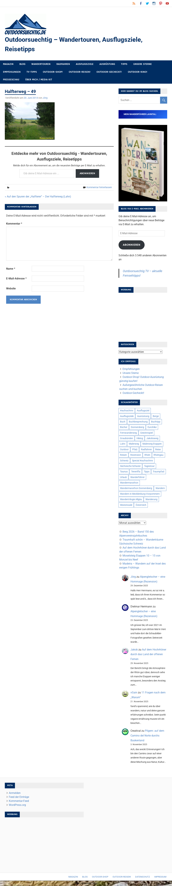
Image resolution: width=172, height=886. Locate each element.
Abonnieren (87, 173)
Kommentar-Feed (19, 801)
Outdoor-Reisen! (79, 72)
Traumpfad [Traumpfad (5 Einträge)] (158, 471)
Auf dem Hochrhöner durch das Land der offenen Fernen (148, 654)
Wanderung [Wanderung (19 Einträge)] (151, 499)
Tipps (124, 64)
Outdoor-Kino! (137, 72)
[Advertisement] (143, 316)
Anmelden (15, 793)
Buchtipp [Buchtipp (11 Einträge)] (155, 421)
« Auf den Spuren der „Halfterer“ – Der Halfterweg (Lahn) (38, 196)
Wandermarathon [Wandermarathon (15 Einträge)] (129, 483)
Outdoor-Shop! (53, 72)
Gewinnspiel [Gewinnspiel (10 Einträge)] (146, 432)
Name (10, 268)
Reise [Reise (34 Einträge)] (158, 449)
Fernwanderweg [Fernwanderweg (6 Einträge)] (128, 432)
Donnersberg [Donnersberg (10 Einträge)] (137, 427)
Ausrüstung (107, 64)
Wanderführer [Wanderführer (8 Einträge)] (137, 477)
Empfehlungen (12, 72)
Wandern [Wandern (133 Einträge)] (160, 488)
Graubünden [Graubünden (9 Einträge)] (126, 438)
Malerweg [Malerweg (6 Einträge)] (134, 444)
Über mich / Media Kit (38, 79)
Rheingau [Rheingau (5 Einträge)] (158, 455)
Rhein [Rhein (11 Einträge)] (147, 455)
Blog (22, 64)
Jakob (134, 649)
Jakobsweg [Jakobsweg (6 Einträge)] (152, 438)
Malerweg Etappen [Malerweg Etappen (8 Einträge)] (152, 444)
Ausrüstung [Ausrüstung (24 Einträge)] (143, 416)
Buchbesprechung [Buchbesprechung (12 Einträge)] (138, 421)
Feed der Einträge (19, 797)
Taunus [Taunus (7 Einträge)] (124, 471)
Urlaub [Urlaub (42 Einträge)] (123, 477)
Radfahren (63, 64)
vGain (133, 692)
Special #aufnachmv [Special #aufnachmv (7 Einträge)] (142, 460)
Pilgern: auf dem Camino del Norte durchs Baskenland (147, 735)
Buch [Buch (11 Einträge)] (122, 421)
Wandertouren (40, 64)
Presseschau (11, 79)
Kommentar (14, 223)
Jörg (45, 98)
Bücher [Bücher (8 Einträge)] (123, 427)
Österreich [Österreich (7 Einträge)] (141, 505)
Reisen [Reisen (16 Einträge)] (123, 455)
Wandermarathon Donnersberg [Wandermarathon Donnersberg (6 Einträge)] (136, 488)
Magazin (8, 64)
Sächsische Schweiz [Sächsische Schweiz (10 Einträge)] (130, 466)
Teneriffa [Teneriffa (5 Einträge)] (135, 471)
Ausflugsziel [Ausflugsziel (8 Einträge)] (143, 410)
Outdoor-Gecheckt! (109, 72)
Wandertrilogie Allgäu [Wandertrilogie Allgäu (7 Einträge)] (131, 499)
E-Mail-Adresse (16, 278)
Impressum (160, 877)
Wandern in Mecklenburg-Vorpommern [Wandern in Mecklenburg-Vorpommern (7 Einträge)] (140, 494)
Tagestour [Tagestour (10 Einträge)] (149, 466)
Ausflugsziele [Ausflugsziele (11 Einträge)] (127, 416)
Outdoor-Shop (100, 877)
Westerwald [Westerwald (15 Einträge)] (126, 505)
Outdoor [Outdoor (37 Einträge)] (124, 449)
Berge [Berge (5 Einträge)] (156, 416)
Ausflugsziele (84, 64)
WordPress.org (17, 804)
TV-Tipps (32, 72)
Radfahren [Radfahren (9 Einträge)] (146, 449)
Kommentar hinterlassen (99, 187)
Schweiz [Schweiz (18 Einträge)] (124, 460)
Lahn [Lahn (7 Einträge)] (122, 444)
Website (11, 288)
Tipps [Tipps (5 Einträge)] (146, 471)
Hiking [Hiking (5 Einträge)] (139, 438)
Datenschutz (142, 877)
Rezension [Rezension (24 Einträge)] (135, 455)
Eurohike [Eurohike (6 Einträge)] (152, 427)
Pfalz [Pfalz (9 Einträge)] (134, 449)
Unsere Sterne (142, 64)
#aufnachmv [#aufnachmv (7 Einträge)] (126, 410)
